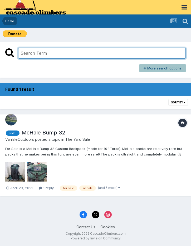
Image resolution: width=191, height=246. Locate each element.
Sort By (178, 102)
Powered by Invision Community (96, 238)
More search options (163, 68)
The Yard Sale (77, 139)
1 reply (46, 188)
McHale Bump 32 (43, 132)
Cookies (107, 227)
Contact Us (85, 227)
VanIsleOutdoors (19, 139)
